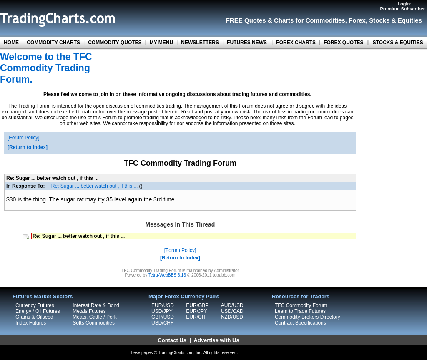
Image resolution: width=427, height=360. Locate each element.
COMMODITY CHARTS (53, 42)
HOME (11, 42)
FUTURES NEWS (247, 42)
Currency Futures (34, 305)
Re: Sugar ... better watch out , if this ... (94, 186)
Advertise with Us (216, 340)
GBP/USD (162, 317)
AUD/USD (232, 305)
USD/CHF (162, 323)
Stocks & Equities (395, 20)
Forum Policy (23, 138)
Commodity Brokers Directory (307, 317)
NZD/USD (232, 317)
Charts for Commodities (309, 20)
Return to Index (27, 147)
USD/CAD (232, 311)
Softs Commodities (94, 323)
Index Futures (30, 323)
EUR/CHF (197, 317)
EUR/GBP (197, 305)
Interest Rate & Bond (96, 305)
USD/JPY (162, 311)
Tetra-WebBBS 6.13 (167, 275)
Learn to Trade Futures (300, 311)
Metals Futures (89, 311)
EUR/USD (162, 305)
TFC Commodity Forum (301, 305)
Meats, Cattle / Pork (94, 317)
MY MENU (161, 42)
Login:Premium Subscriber (402, 6)
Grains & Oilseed (34, 317)
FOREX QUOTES (343, 42)
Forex (357, 20)
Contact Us (172, 340)
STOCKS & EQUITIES (398, 42)
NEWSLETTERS (200, 42)
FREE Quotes (246, 20)
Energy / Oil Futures (37, 311)
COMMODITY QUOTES (114, 42)
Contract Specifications (300, 323)
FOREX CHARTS (296, 42)
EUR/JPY (196, 311)
